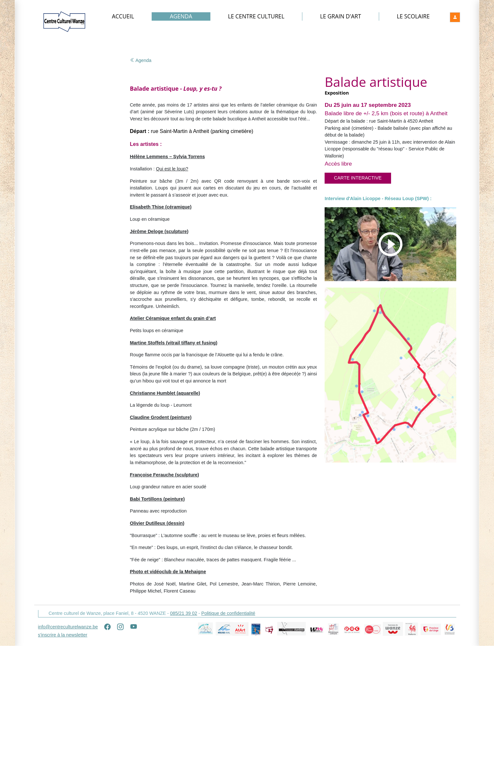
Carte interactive (358, 178)
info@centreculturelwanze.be (68, 745)
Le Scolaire (413, 16)
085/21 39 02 (183, 732)
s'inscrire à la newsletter (62, 754)
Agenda (181, 16)
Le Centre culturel (256, 16)
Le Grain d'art (340, 16)
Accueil (124, 16)
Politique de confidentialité (228, 732)
